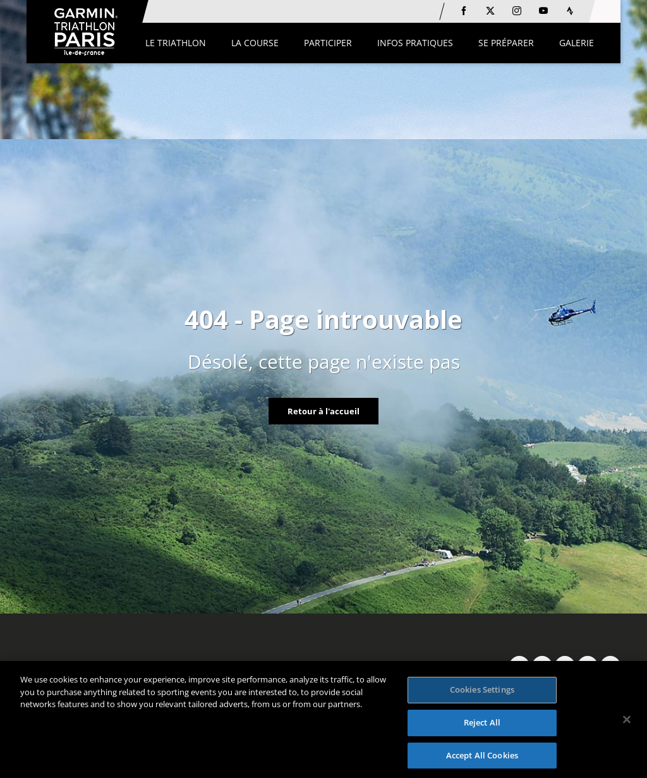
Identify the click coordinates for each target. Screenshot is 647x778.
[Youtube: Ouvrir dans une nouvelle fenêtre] (543, 10)
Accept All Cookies (482, 758)
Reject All (482, 725)
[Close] (627, 723)
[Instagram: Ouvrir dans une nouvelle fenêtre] (516, 10)
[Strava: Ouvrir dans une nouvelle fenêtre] (569, 10)
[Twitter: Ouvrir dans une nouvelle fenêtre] (490, 10)
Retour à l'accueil (323, 411)
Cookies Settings (482, 693)
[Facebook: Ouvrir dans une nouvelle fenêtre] (463, 10)
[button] (175, 43)
